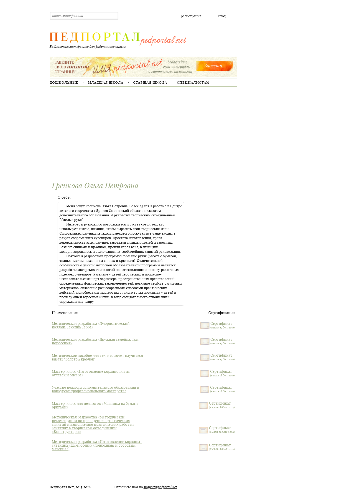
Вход (222, 16)
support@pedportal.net (160, 487)
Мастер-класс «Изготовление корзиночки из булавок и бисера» (91, 373)
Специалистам (193, 82)
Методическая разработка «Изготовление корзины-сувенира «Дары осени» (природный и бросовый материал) (97, 445)
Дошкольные (64, 82)
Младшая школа (105, 82)
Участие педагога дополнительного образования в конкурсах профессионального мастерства (95, 389)
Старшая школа (150, 82)
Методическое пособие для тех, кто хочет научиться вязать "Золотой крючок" (97, 357)
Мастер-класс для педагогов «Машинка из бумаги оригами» (95, 405)
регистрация (191, 16)
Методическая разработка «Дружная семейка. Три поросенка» (95, 341)
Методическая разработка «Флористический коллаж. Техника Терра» (91, 325)
